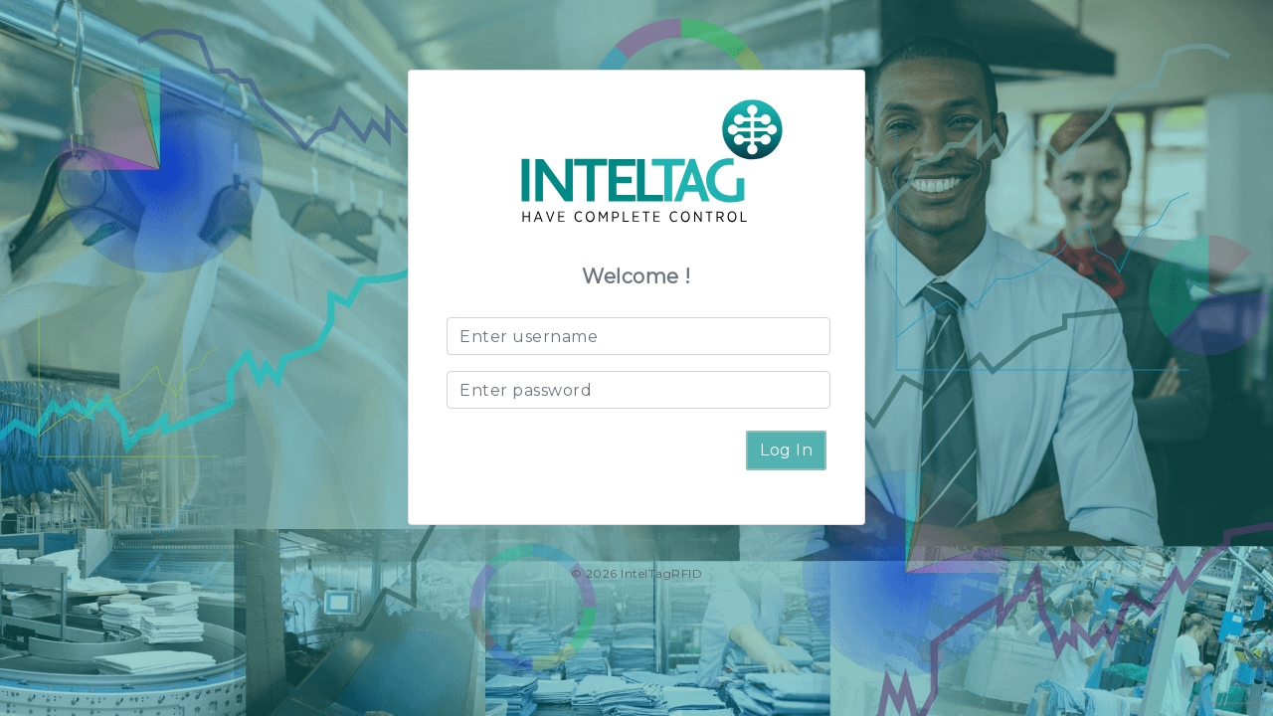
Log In (786, 450)
